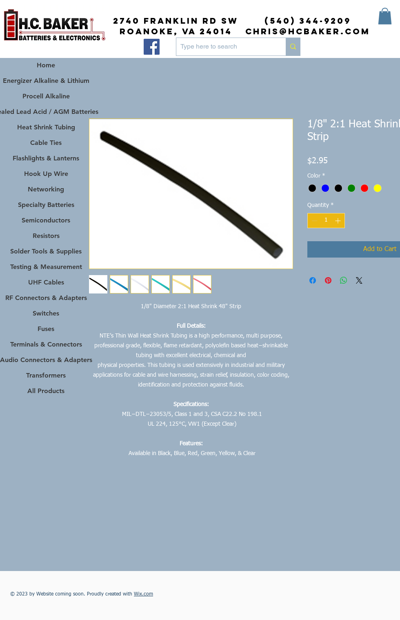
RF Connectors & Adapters (46, 298)
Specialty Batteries (46, 205)
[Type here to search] (224, 47)
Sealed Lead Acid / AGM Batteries (46, 112)
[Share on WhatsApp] (344, 280)
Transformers (46, 375)
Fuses (46, 329)
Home (46, 65)
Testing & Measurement (46, 267)
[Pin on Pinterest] (328, 280)
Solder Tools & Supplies (46, 251)
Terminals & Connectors (46, 344)
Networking (46, 189)
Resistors (46, 236)
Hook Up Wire (46, 174)
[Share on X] (359, 280)
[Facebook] (152, 47)
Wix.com (143, 594)
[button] (385, 16)
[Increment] (338, 220)
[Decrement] (314, 220)
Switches (46, 313)
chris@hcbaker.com (307, 31)
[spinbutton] (326, 220)
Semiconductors (46, 220)
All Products (45, 391)
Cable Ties (46, 143)
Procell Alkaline (46, 96)
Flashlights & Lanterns (46, 158)
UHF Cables (46, 282)
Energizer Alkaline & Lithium (46, 80)
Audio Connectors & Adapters (46, 360)
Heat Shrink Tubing (46, 127)
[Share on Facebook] (313, 280)
